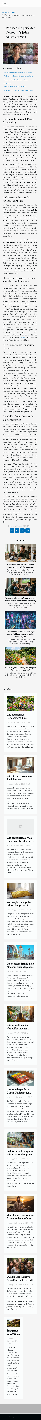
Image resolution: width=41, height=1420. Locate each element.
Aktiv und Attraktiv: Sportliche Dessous (15, 86)
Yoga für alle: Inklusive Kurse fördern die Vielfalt (20, 1278)
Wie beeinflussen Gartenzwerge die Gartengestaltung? (16, 718)
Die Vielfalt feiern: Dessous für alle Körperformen (18, 90)
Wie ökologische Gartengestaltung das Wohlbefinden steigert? (20, 668)
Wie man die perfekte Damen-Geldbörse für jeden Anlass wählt (18, 1093)
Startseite (5, 12)
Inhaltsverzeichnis (13, 68)
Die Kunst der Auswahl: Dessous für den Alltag (18, 72)
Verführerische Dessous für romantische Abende (18, 76)
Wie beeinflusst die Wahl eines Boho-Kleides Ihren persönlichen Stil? (20, 841)
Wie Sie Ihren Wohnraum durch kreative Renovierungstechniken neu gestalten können (20, 781)
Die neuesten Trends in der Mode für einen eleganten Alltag (20, 967)
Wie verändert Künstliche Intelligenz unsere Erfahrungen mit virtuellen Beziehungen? (20, 634)
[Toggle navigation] (5, 3)
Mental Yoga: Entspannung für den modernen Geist (20, 1217)
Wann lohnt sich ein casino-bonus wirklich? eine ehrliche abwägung (20, 565)
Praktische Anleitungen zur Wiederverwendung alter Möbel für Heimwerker (20, 1154)
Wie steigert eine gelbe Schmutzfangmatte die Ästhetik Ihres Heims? (19, 905)
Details (22, 337)
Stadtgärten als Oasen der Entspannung (13, 1334)
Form (13, 12)
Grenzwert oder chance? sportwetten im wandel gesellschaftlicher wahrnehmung (20, 599)
